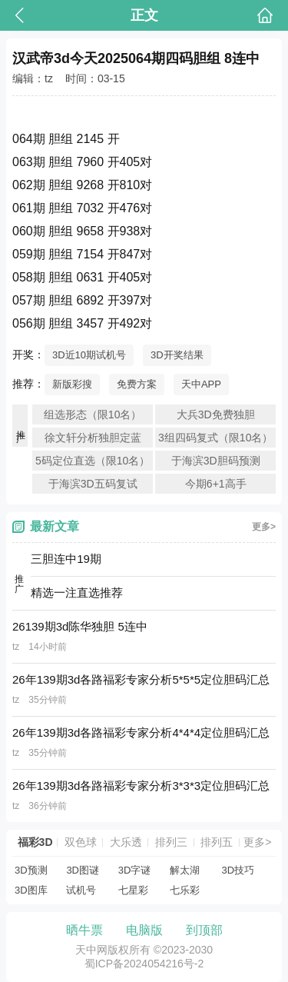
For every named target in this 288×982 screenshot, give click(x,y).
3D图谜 (82, 870)
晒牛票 (84, 930)
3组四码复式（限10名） (215, 437)
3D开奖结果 (177, 355)
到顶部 (204, 930)
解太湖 (185, 870)
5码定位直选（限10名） (92, 460)
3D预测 (31, 870)
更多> (264, 526)
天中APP (201, 384)
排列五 (216, 842)
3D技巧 (238, 870)
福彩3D (35, 842)
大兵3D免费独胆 (216, 414)
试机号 (81, 890)
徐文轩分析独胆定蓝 (93, 437)
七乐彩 (185, 890)
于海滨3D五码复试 (92, 484)
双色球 (81, 842)
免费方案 (137, 384)
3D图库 (31, 890)
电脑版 (144, 930)
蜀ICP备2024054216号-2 (144, 963)
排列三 (171, 842)
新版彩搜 (72, 384)
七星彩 (133, 890)
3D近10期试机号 (89, 355)
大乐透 (126, 842)
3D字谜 (134, 870)
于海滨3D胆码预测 (215, 460)
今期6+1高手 (216, 484)
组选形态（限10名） (93, 414)
